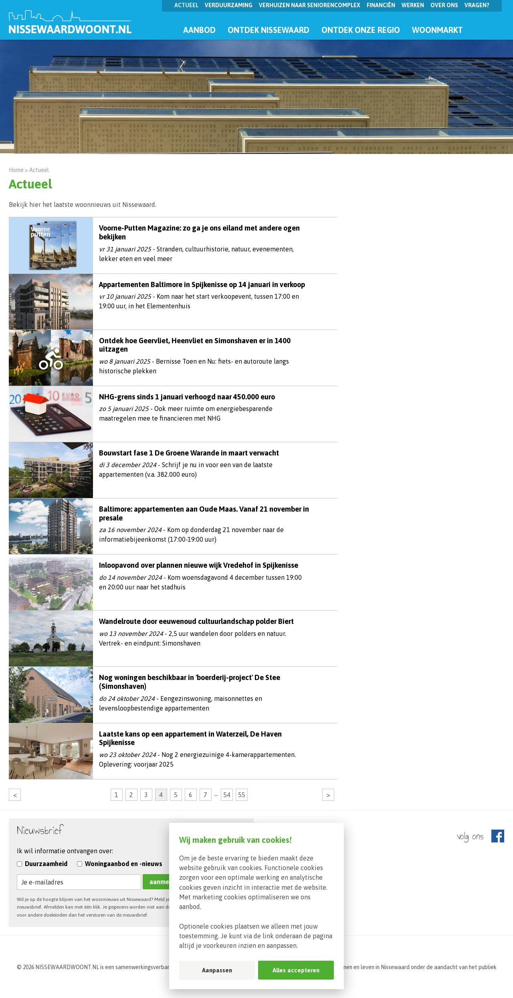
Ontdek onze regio (360, 29)
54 (226, 794)
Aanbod (199, 29)
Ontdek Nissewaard (268, 29)
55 (241, 794)
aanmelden (165, 881)
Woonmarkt (437, 29)
